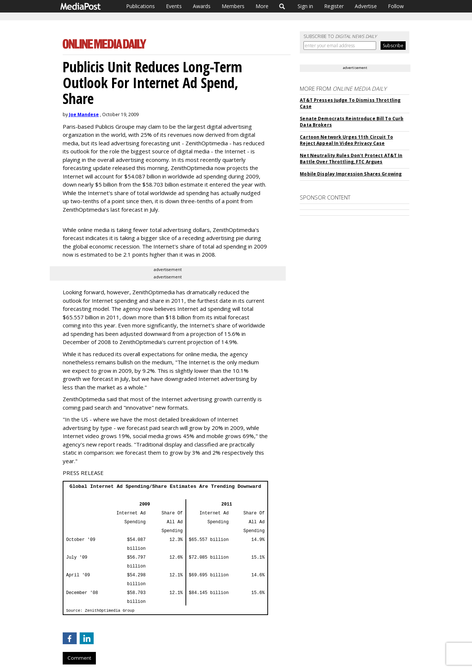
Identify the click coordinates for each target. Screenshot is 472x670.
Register (334, 6)
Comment (79, 658)
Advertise (366, 6)
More (262, 6)
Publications (140, 6)
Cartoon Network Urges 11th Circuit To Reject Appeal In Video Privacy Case (346, 140)
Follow (396, 6)
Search (282, 6)
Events (174, 6)
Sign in (305, 6)
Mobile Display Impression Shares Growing (351, 174)
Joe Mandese (84, 114)
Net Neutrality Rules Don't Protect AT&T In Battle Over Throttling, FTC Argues (351, 158)
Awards (202, 6)
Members (233, 6)
